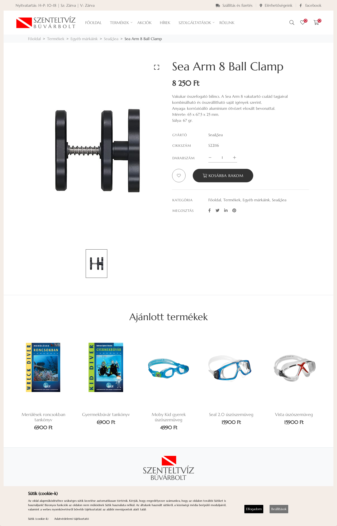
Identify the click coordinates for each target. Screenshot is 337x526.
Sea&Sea (111, 38)
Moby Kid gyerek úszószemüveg (169, 417)
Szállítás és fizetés (234, 5)
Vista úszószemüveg (294, 414)
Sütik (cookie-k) (38, 518)
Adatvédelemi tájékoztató (71, 518)
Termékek (55, 38)
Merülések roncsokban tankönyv (43, 417)
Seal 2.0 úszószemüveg (231, 414)
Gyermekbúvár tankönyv (106, 414)
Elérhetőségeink (276, 5)
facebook (310, 5)
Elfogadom (254, 509)
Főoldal (34, 38)
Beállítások (279, 509)
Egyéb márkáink (84, 38)
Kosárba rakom (223, 175)
